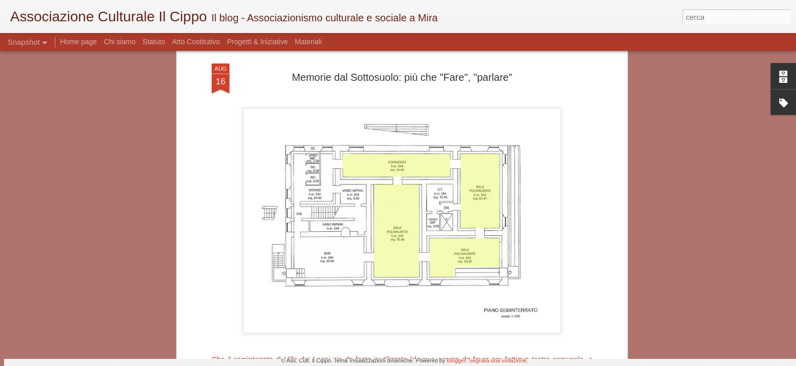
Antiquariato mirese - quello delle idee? (341, 313)
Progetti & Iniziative (257, 42)
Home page (79, 42)
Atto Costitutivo (196, 42)
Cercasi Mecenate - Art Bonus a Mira (93, 318)
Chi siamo (121, 42)
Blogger (456, 360)
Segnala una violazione (497, 360)
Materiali (308, 42)
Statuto (154, 42)
